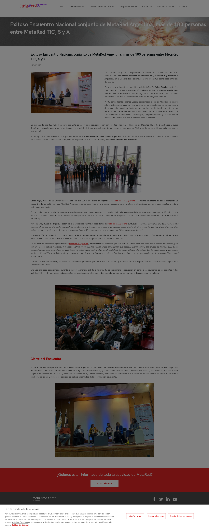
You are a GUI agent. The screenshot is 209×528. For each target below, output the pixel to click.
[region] (104, 516)
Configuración (135, 516)
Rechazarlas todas (156, 516)
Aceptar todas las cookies (181, 516)
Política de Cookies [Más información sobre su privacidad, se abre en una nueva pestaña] (20, 525)
